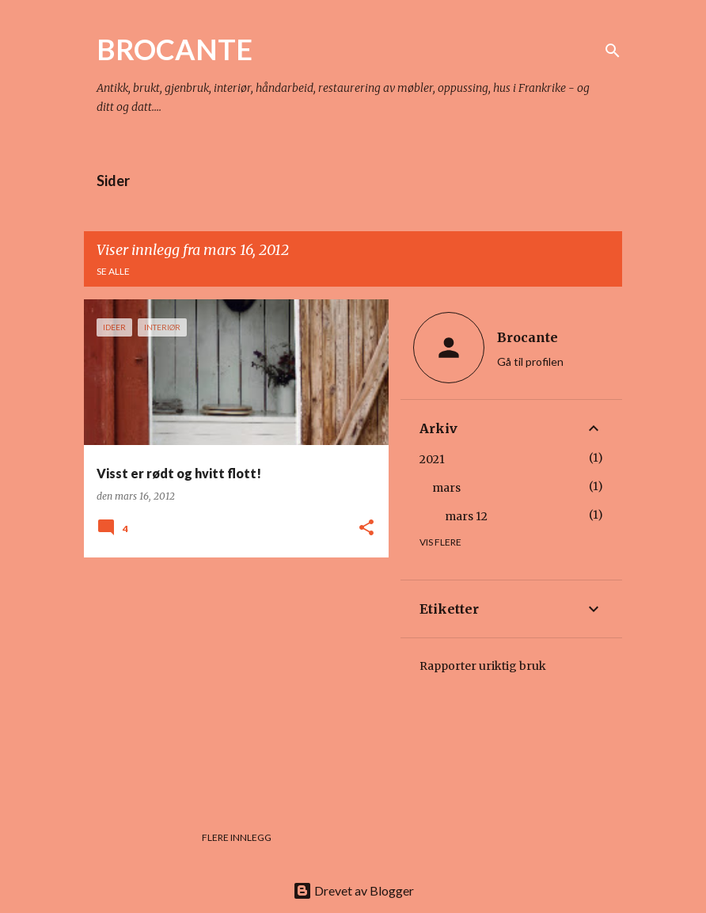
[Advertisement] (230, 680)
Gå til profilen (530, 361)
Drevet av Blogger (353, 890)
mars (446, 488)
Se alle (113, 271)
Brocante (527, 337)
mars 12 (466, 516)
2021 (432, 459)
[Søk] (612, 51)
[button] (366, 528)
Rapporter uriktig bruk (482, 666)
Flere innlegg (236, 837)
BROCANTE (174, 49)
